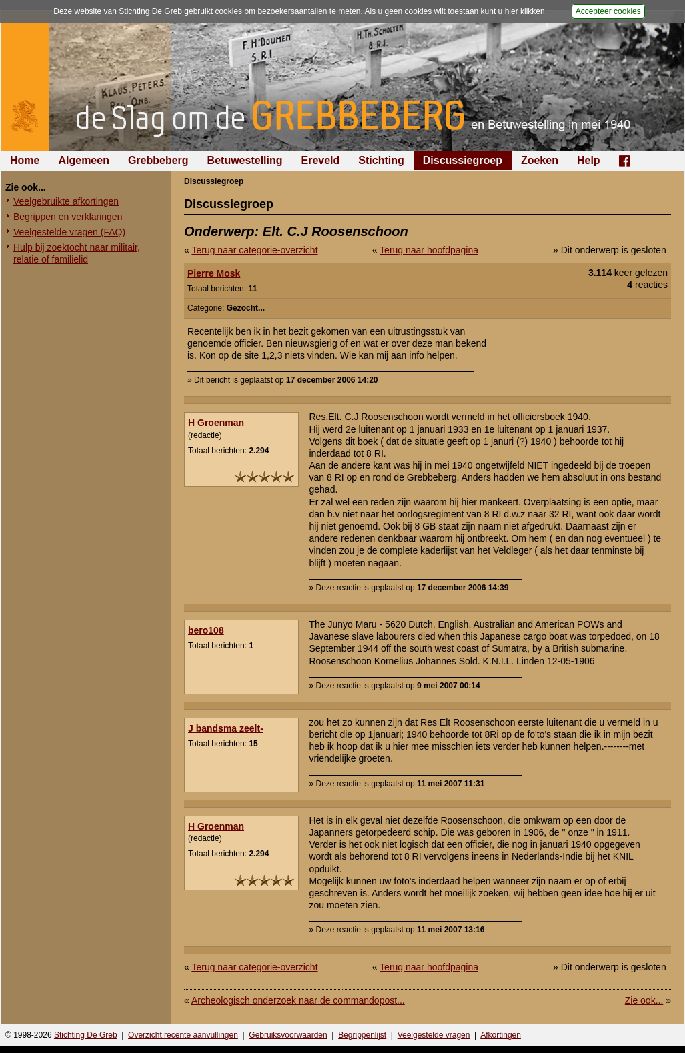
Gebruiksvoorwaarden (288, 1035)
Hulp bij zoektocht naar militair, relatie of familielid (76, 253)
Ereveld (320, 160)
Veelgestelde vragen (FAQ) (69, 232)
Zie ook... (644, 1000)
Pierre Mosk (213, 273)
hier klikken (525, 11)
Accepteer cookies (608, 11)
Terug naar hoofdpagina (429, 250)
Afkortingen (500, 1035)
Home (24, 160)
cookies (228, 11)
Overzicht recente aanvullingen (183, 1035)
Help (588, 160)
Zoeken (539, 160)
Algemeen (83, 160)
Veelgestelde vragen (434, 1035)
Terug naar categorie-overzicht (254, 250)
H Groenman (216, 422)
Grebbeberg (158, 160)
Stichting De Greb (85, 1035)
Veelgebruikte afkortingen (66, 201)
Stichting (381, 160)
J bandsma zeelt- (225, 728)
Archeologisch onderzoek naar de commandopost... (298, 1000)
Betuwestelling (245, 160)
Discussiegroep (462, 160)
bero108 (206, 630)
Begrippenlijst (362, 1035)
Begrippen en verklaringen (67, 216)
